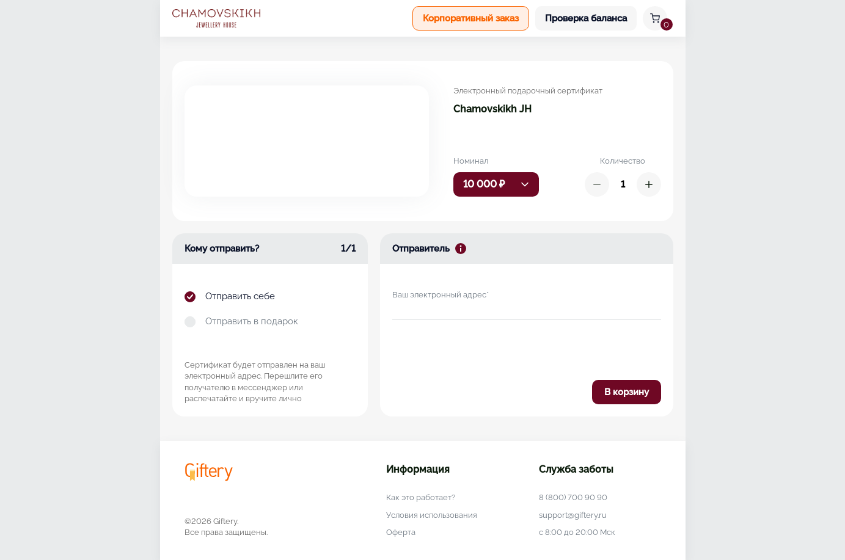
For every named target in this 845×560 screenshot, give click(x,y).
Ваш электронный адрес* (440, 294)
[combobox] (496, 184)
